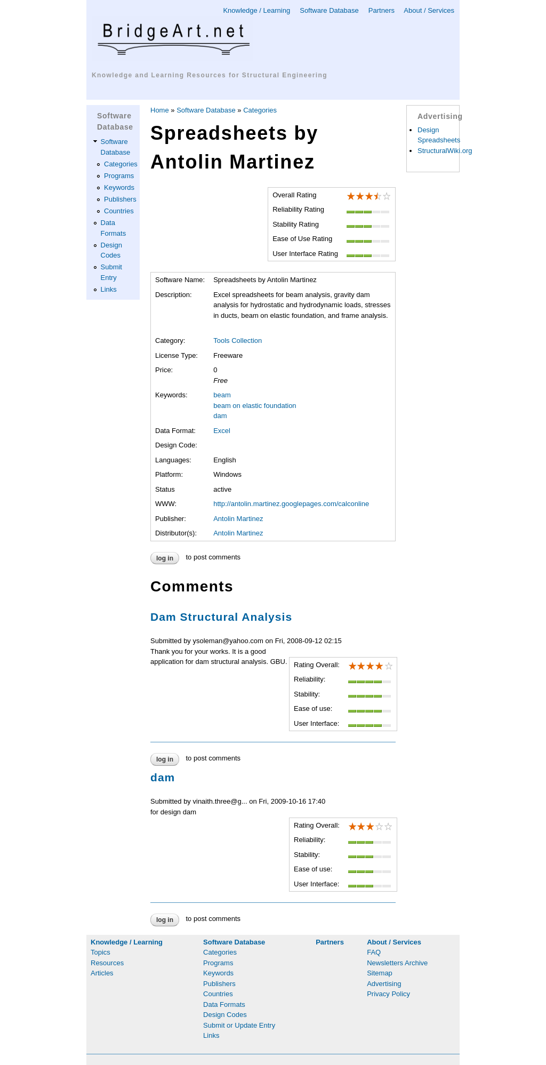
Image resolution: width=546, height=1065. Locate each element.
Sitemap (379, 973)
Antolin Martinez (238, 519)
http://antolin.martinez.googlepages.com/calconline (291, 504)
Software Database (329, 10)
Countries (119, 211)
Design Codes (225, 1015)
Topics (100, 952)
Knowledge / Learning (256, 10)
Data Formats (224, 1004)
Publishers (120, 199)
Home (159, 110)
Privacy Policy (388, 994)
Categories (121, 164)
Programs (119, 176)
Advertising (384, 984)
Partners (381, 10)
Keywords (119, 187)
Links (109, 289)
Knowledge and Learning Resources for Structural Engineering (209, 75)
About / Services (429, 10)
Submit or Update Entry (239, 1025)
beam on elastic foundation (254, 406)
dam (220, 416)
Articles (102, 973)
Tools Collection (237, 341)
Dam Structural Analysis (221, 617)
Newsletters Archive (397, 963)
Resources (107, 963)
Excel (221, 431)
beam (222, 395)
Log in (164, 558)
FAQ (374, 952)
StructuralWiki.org (444, 151)
